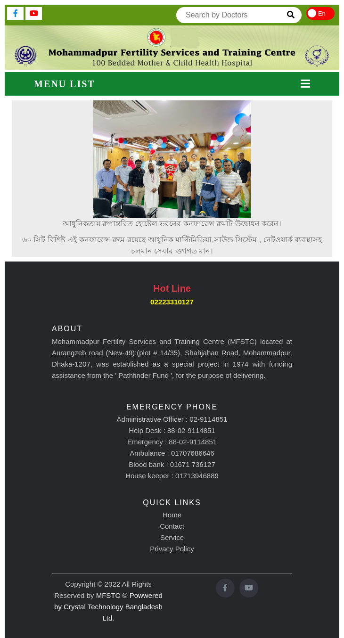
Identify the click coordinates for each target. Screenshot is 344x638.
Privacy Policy (172, 549)
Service (172, 537)
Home (172, 515)
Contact (172, 526)
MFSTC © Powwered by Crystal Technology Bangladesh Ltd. (108, 606)
